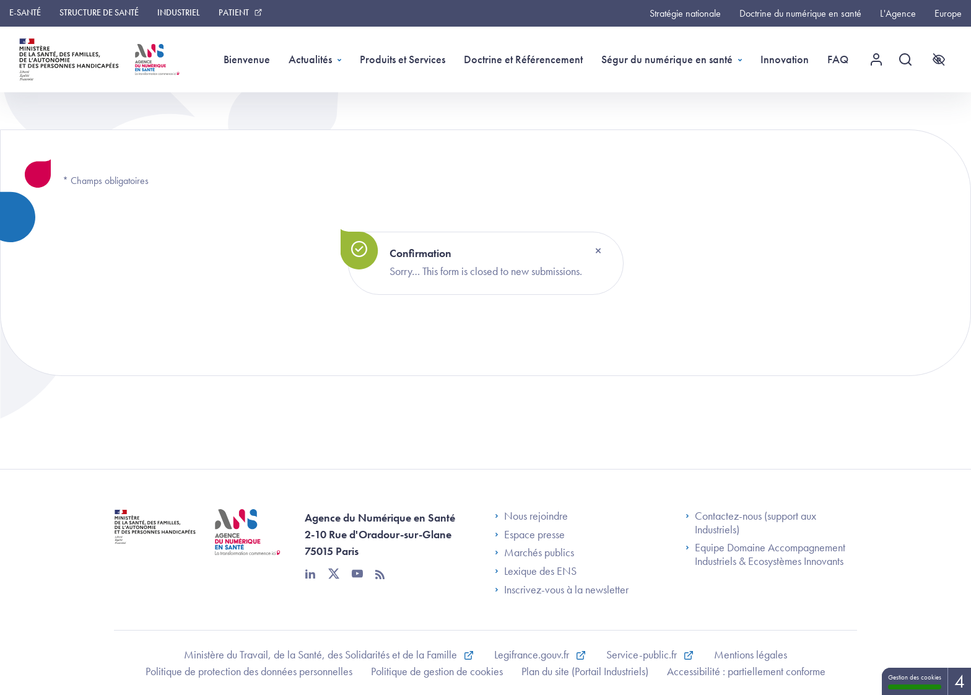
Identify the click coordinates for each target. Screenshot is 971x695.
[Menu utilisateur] (880, 59)
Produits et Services (402, 59)
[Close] (598, 250)
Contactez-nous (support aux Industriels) (751, 522)
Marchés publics (534, 552)
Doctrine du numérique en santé (800, 13)
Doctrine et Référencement (523, 59)
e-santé (25, 12)
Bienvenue (247, 59)
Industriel (178, 12)
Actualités (310, 59)
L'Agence (898, 13)
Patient (234, 12)
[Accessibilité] (938, 59)
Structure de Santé (99, 12)
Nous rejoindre (531, 516)
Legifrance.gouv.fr (533, 654)
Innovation (784, 59)
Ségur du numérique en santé (667, 59)
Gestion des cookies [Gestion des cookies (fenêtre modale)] (914, 681)
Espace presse (530, 534)
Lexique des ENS (536, 571)
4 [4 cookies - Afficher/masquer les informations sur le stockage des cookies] (959, 681)
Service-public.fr (642, 654)
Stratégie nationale (685, 13)
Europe (948, 13)
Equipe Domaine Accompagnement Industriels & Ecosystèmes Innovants (765, 554)
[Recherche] (909, 59)
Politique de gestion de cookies (437, 671)
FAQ (837, 59)
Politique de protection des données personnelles (249, 671)
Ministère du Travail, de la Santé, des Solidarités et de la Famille (321, 654)
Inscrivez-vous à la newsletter (562, 590)
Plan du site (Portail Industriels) (584, 671)
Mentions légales (750, 654)
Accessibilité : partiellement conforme (746, 671)
